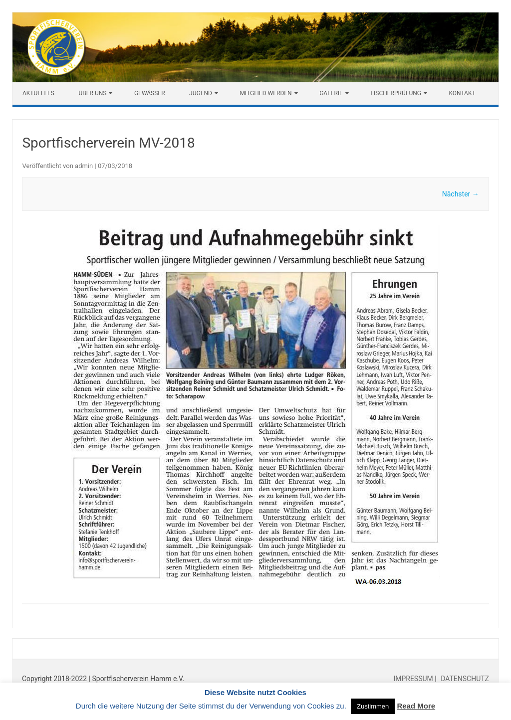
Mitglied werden (265, 93)
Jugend (200, 93)
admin (84, 166)
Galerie (331, 93)
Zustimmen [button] (373, 706)
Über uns (92, 93)
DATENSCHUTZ (464, 679)
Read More (416, 706)
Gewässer (149, 93)
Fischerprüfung (395, 93)
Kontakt (462, 93)
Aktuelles (38, 93)
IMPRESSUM (414, 679)
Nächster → (460, 194)
